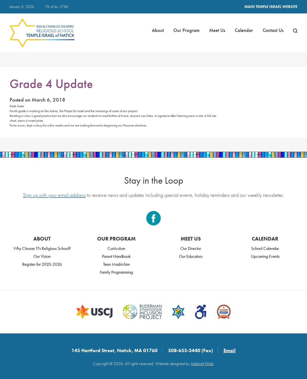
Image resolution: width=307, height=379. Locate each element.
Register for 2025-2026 (42, 264)
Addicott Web (202, 363)
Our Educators (190, 256)
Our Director (190, 248)
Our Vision (42, 256)
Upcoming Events (265, 256)
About (158, 30)
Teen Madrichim (116, 264)
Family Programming (116, 272)
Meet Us (217, 30)
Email (230, 350)
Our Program (186, 30)
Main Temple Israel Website (270, 6)
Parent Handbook (116, 256)
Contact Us (273, 30)
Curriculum (116, 248)
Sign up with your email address (54, 195)
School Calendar (265, 248)
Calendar (244, 30)
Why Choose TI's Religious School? (42, 248)
